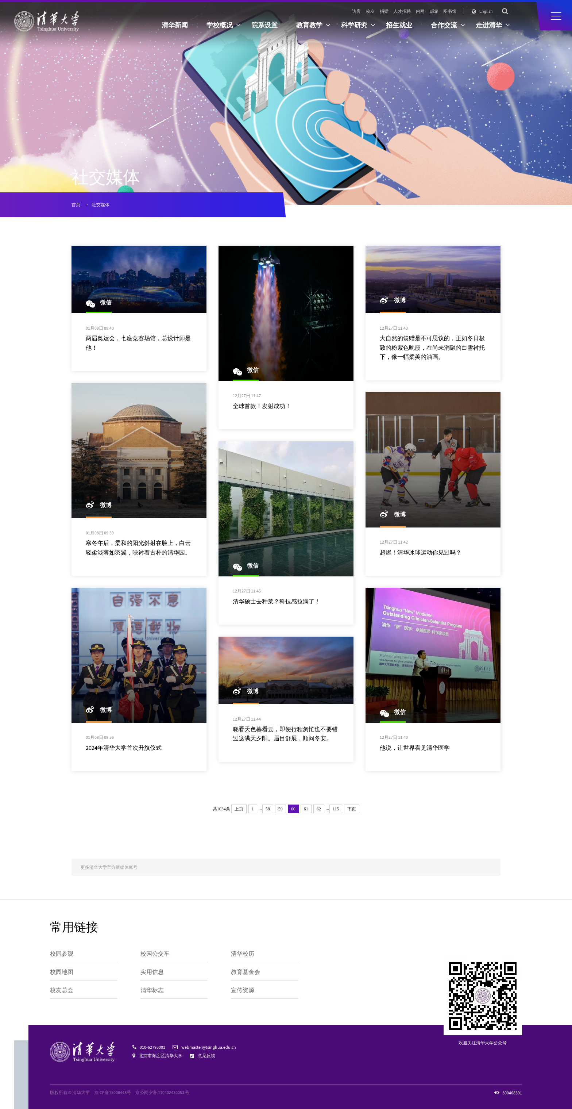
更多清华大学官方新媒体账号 (109, 867)
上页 (239, 808)
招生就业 (399, 25)
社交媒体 (100, 204)
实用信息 (152, 971)
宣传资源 (242, 990)
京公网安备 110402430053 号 (162, 1092)
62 (319, 808)
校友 (370, 11)
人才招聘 (402, 11)
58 (268, 808)
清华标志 (152, 990)
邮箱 (434, 11)
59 (280, 808)
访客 (356, 11)
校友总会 (61, 990)
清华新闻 (175, 25)
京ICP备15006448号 (112, 1092)
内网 (420, 11)
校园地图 (61, 971)
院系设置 (264, 25)
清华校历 (242, 953)
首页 (76, 204)
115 (336, 808)
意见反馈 (206, 1055)
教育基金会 (245, 971)
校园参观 (61, 953)
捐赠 (384, 11)
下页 (351, 808)
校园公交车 (155, 953)
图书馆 (449, 11)
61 (306, 808)
